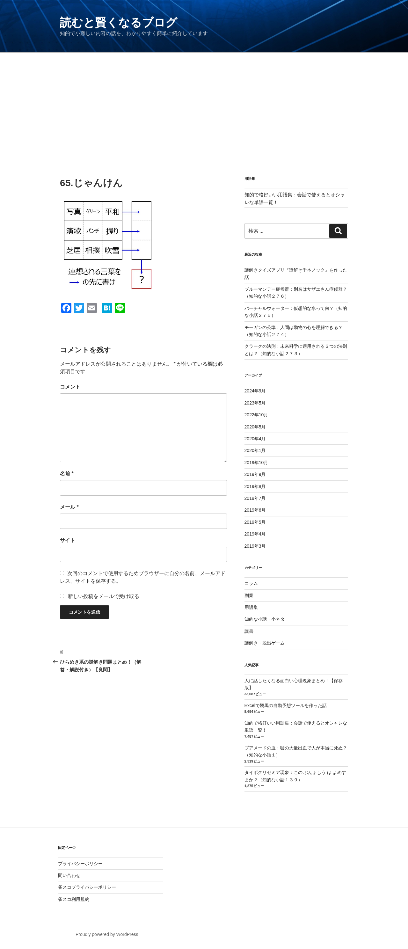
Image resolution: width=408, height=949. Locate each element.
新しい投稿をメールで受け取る (103, 596)
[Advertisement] (204, 100)
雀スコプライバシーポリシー (87, 887)
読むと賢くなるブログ (118, 22)
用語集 (251, 607)
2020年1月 (255, 450)
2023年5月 (255, 402)
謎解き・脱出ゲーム (264, 643)
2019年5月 (255, 522)
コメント (70, 387)
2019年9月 (255, 474)
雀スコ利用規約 (73, 899)
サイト (67, 540)
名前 (67, 473)
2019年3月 (255, 546)
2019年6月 (255, 510)
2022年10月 (256, 414)
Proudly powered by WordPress (107, 934)
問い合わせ (69, 875)
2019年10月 (256, 462)
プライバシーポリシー (80, 863)
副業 (248, 595)
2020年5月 (255, 426)
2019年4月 (255, 534)
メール (69, 507)
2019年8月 (255, 486)
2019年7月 (255, 498)
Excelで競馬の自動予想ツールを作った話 (285, 705)
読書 (248, 631)
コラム (251, 583)
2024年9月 (255, 390)
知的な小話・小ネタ (264, 619)
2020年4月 (255, 438)
